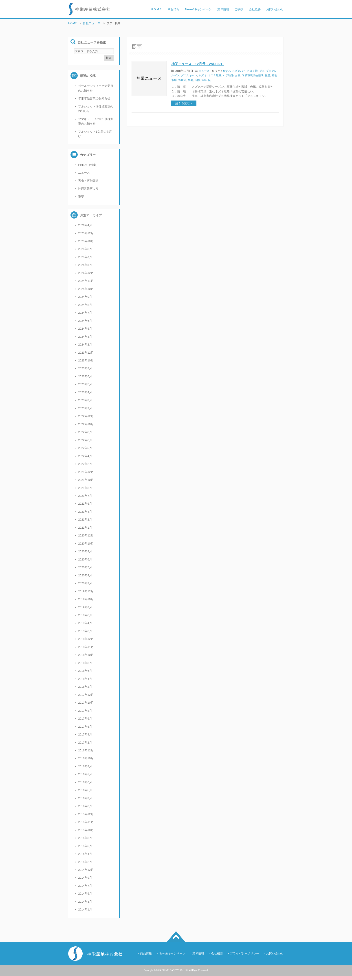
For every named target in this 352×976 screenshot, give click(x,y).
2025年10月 (86, 241)
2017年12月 (86, 694)
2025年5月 (85, 265)
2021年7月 (85, 495)
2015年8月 (85, 838)
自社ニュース (91, 23)
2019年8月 (85, 607)
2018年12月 (86, 639)
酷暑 (190, 80)
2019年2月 (85, 631)
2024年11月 (86, 280)
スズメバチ (239, 71)
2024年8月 (85, 304)
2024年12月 (86, 273)
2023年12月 (86, 352)
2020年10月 (86, 543)
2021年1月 (85, 527)
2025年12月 (86, 233)
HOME (72, 23)
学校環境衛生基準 (253, 75)
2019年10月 (86, 599)
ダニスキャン (189, 75)
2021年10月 (86, 479)
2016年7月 (85, 774)
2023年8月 (85, 368)
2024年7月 (85, 312)
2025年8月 (85, 249)
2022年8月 (85, 432)
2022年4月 (85, 456)
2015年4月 (85, 854)
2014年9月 (85, 877)
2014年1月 (85, 909)
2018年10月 (86, 655)
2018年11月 (86, 647)
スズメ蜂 (252, 71)
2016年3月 (85, 798)
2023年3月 (85, 400)
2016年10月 (86, 758)
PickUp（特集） (88, 164)
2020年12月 (86, 535)
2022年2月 (85, 464)
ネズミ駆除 (214, 75)
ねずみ (227, 71)
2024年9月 (85, 296)
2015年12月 (86, 814)
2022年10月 (86, 424)
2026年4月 (85, 225)
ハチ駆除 (228, 75)
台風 (237, 75)
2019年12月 (86, 591)
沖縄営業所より (88, 188)
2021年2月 (85, 519)
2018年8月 (85, 663)
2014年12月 (86, 869)
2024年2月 (85, 344)
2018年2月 (85, 686)
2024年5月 (85, 328)
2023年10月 (86, 360)
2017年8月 (85, 710)
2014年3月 (85, 901)
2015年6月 (85, 846)
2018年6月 (85, 670)
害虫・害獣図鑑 (88, 180)
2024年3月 (85, 336)
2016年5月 (85, 790)
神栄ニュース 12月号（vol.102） (197, 64)
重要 (81, 196)
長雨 (197, 80)
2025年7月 (85, 257)
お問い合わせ (275, 953)
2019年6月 (85, 615)
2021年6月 (85, 503)
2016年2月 (85, 806)
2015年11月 (86, 822)
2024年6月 (85, 320)
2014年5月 (85, 893)
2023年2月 (85, 408)
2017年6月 (85, 718)
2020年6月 (85, 559)
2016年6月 (85, 782)
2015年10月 (86, 830)
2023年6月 (85, 376)
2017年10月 (86, 702)
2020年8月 (85, 551)
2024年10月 (86, 289)
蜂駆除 (182, 80)
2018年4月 (85, 679)
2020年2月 (85, 583)
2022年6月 (85, 440)
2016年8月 (85, 766)
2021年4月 (85, 511)
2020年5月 (85, 567)
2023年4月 (85, 392)
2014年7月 (85, 885)
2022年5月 (85, 448)
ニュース (204, 71)
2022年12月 (86, 416)
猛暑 (267, 75)
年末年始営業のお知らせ (94, 98)
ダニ (262, 71)
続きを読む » (183, 103)
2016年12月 (86, 750)
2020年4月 (85, 575)
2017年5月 (85, 726)
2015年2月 (85, 862)
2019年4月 (85, 623)
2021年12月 (86, 472)
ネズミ (202, 75)
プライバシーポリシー (244, 953)
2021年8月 (85, 488)
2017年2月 (85, 742)
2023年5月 (85, 384)
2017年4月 (85, 734)
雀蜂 (204, 80)
